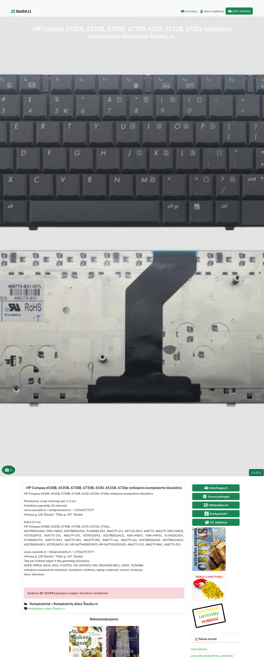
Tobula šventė (207, 639)
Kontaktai (189, 11)
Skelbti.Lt (21, 11)
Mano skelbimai (212, 11)
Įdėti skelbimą (239, 11)
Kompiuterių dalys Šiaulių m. (47, 608)
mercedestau (199, 649)
